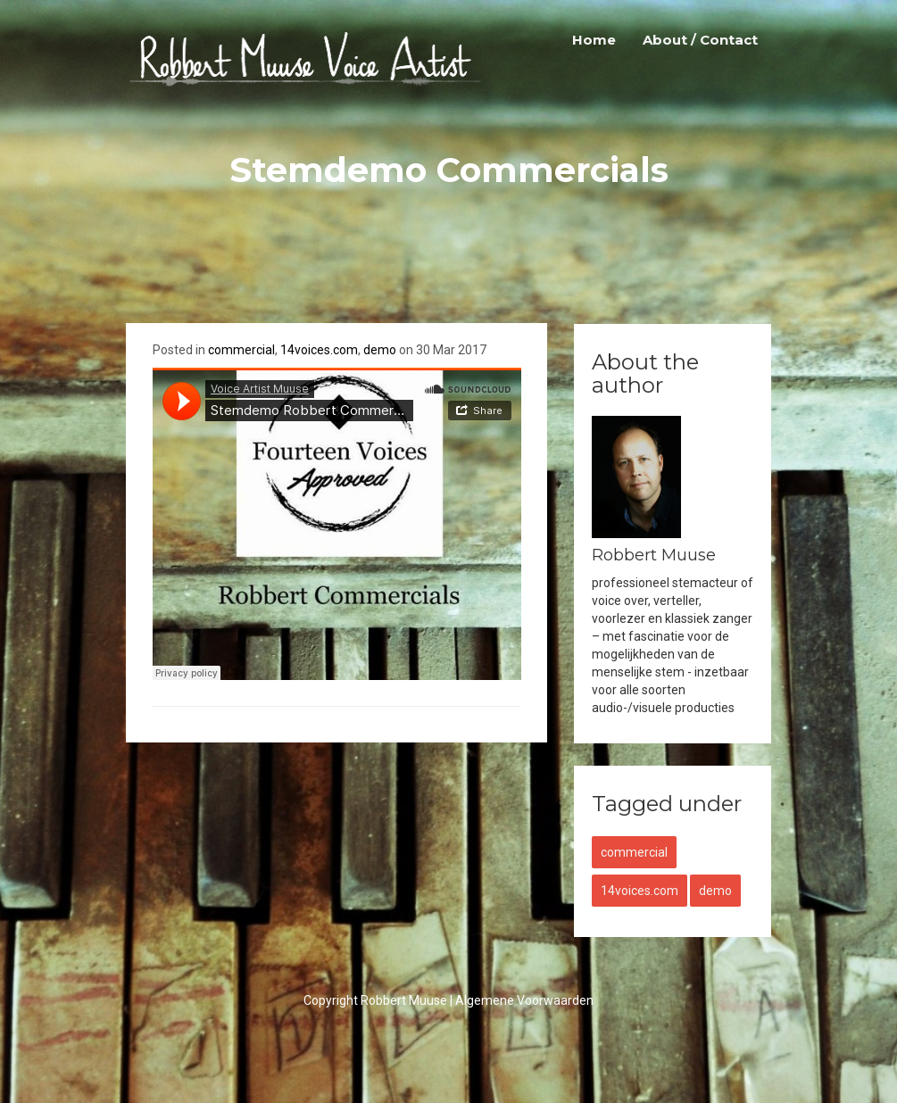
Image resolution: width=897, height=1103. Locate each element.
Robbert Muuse (404, 1000)
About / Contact (700, 39)
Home (594, 39)
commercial (241, 350)
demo (379, 350)
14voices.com (319, 350)
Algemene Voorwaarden (524, 1000)
